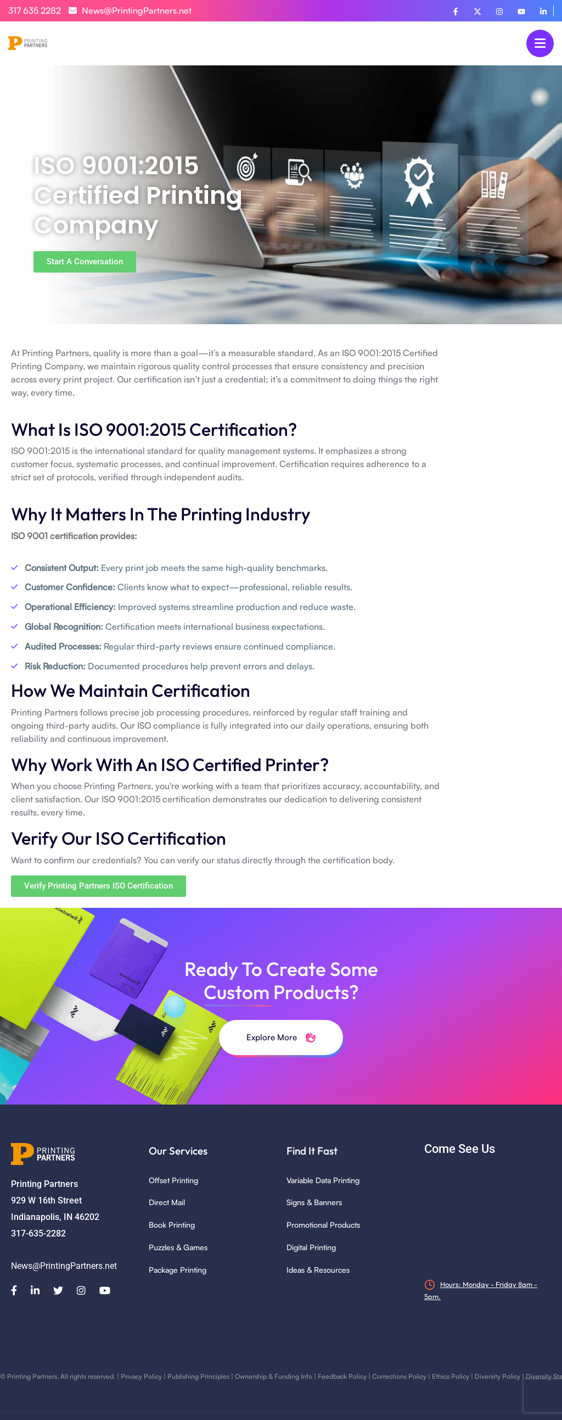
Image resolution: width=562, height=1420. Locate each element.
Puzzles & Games (178, 1247)
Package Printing (177, 1269)
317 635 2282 (34, 10)
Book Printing (172, 1224)
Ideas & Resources (318, 1269)
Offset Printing (173, 1180)
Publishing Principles (198, 1376)
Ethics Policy (450, 1376)
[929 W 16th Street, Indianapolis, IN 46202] (487, 1216)
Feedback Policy (342, 1376)
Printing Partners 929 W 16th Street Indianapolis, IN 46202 (55, 1200)
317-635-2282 (38, 1233)
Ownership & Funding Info (273, 1376)
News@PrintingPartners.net (130, 10)
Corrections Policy (399, 1376)
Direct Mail (167, 1202)
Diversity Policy (497, 1376)
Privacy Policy (141, 1376)
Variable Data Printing (322, 1180)
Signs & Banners (314, 1202)
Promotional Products (323, 1224)
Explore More (281, 1037)
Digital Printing (311, 1247)
